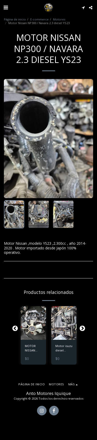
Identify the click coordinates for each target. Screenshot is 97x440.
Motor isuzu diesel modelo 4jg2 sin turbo (63, 348)
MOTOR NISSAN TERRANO (31, 348)
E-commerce (39, 19)
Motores (59, 19)
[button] (5, 7)
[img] (33, 323)
